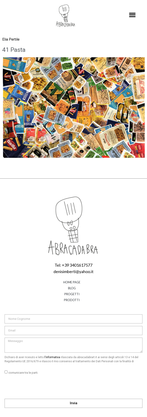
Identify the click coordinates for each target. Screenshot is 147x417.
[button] (132, 15)
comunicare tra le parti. (23, 372)
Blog (72, 288)
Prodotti (72, 300)
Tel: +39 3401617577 (73, 265)
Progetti (71, 294)
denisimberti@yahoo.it (73, 271)
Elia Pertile (11, 39)
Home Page (71, 282)
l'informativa (52, 357)
